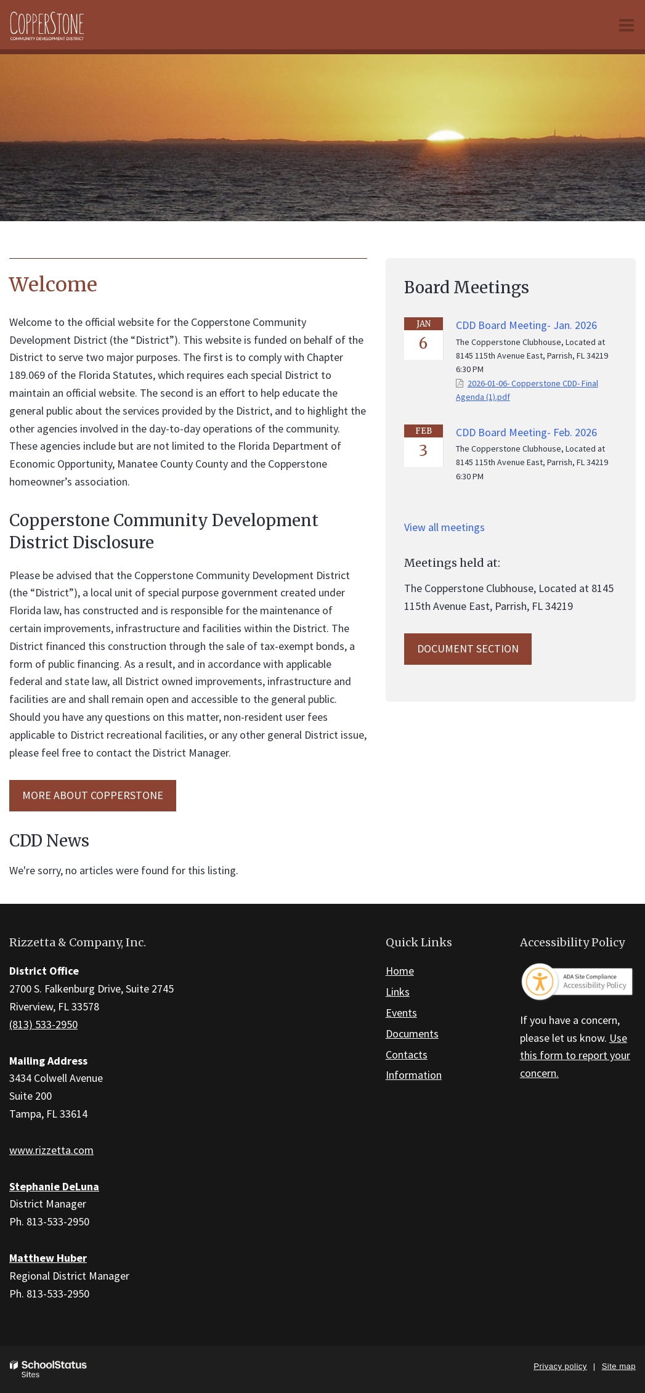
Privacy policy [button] (559, 1366)
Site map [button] (619, 1366)
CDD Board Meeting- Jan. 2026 (526, 325)
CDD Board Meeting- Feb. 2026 (526, 432)
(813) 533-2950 (43, 1024)
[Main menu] (626, 24)
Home (400, 971)
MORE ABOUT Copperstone (92, 795)
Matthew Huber (48, 1258)
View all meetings (444, 527)
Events (401, 1012)
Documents (412, 1033)
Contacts (407, 1054)
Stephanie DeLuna (54, 1186)
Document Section (468, 648)
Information (414, 1075)
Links (398, 992)
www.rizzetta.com (51, 1150)
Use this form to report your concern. (575, 1056)
